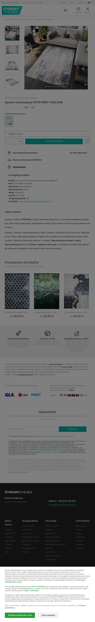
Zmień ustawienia (49, 616)
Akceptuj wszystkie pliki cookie (20, 616)
